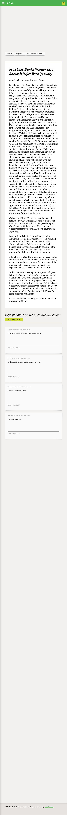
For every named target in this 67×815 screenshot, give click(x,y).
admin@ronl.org (49, 807)
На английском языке (34, 54)
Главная (9, 54)
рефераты (19, 54)
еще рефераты (14, 320)
